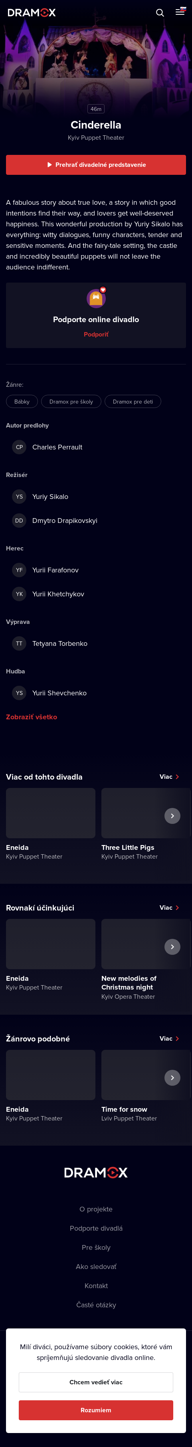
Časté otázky (96, 1305)
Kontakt (96, 1286)
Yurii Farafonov (45, 570)
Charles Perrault (47, 447)
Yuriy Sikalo (40, 496)
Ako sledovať (96, 1266)
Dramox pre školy (71, 402)
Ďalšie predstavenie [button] (172, 834)
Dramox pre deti (133, 402)
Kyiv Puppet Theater (96, 137)
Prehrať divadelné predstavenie (100, 164)
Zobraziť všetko (31, 717)
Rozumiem (96, 1410)
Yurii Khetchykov (48, 594)
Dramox (32, 12)
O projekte (96, 1209)
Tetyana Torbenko (49, 643)
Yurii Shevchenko (49, 693)
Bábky (22, 402)
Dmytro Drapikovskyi (54, 520)
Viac (166, 776)
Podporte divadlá (96, 1228)
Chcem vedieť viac (96, 1382)
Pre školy (96, 1247)
